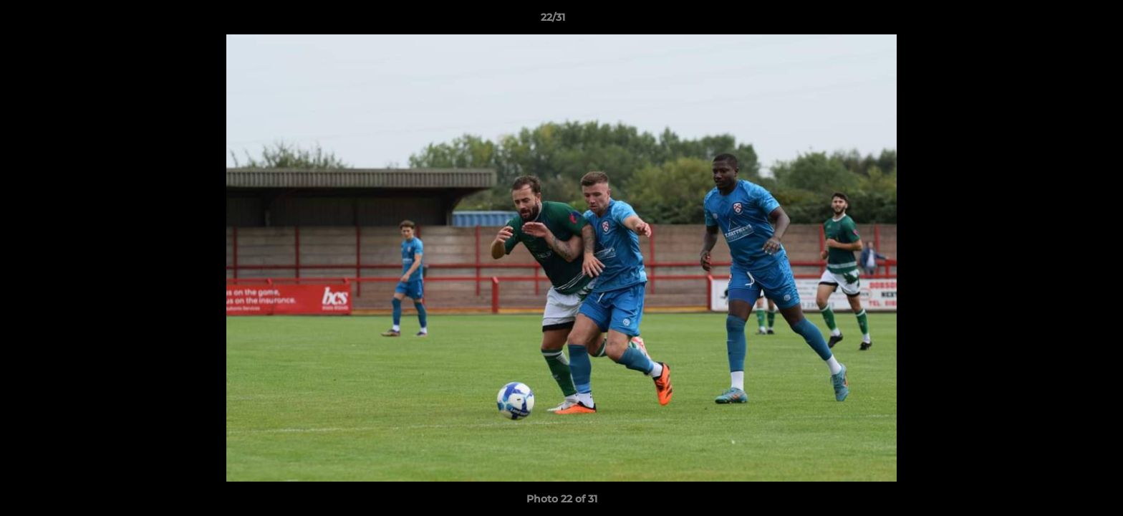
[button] (1062, 20)
